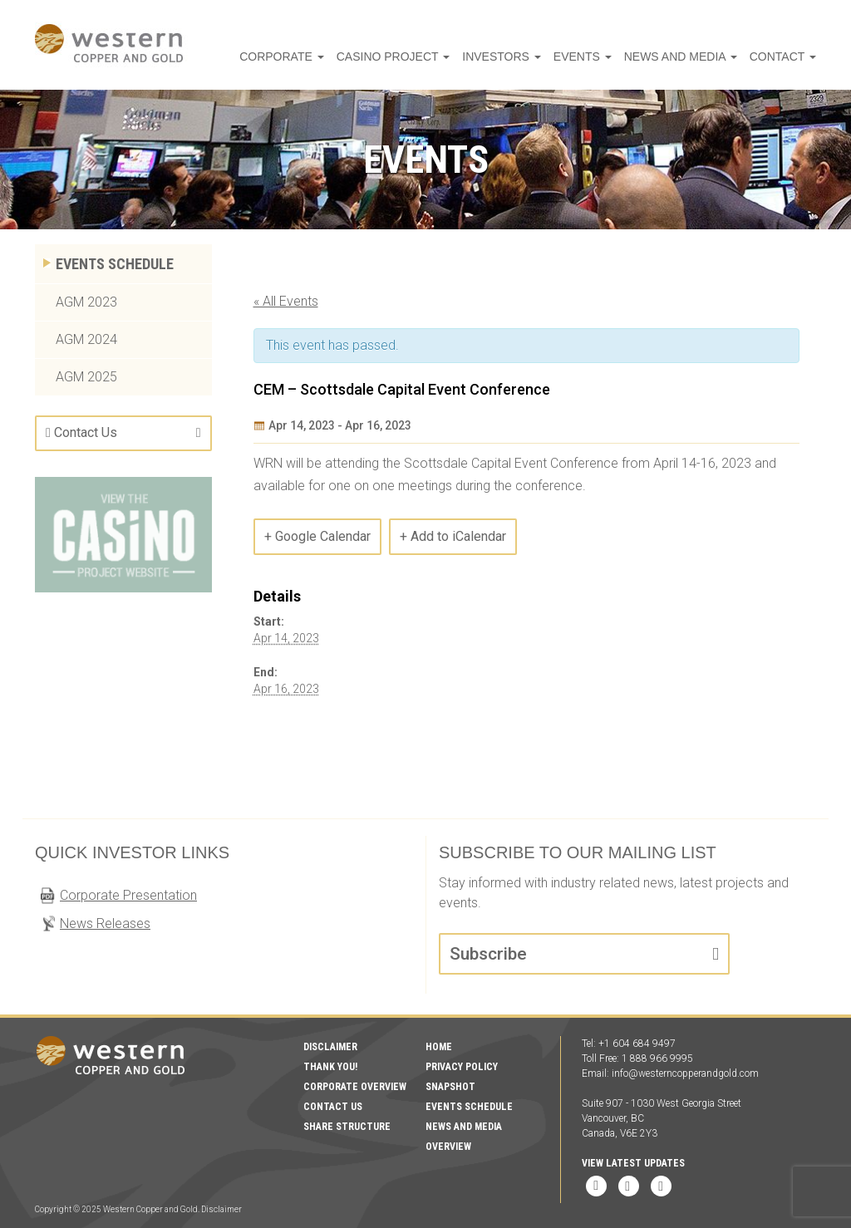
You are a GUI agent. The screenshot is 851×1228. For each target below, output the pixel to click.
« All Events (285, 301)
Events (616, 56)
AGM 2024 (86, 339)
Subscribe (488, 954)
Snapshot (450, 1087)
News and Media (700, 56)
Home (439, 1047)
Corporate (361, 56)
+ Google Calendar (317, 536)
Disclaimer (330, 1047)
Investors (546, 56)
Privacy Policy (462, 1067)
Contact (788, 56)
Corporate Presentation (128, 895)
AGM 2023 (86, 302)
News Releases (105, 923)
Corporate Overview (354, 1087)
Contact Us (85, 432)
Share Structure (347, 1126)
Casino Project (455, 56)
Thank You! (330, 1067)
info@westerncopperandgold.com (685, 1073)
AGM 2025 (86, 377)
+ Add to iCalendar (453, 536)
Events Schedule (115, 264)
